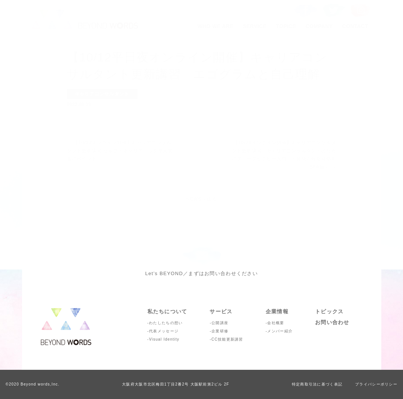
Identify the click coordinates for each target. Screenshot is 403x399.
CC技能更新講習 (227, 339)
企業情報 (277, 311)
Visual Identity (164, 339)
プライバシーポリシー (376, 384)
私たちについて (167, 311)
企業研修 (219, 331)
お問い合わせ (332, 322)
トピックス (329, 311)
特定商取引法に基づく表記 (317, 384)
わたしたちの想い (166, 323)
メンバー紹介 (280, 331)
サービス (221, 311)
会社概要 (275, 323)
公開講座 (219, 323)
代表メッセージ (163, 331)
